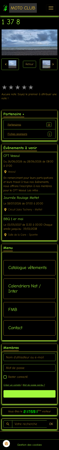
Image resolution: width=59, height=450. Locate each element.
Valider (29, 394)
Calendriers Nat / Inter (24, 288)
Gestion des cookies (29, 444)
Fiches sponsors (29, 134)
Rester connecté (18, 376)
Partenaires (29, 124)
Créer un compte (12, 385)
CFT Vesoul (11, 156)
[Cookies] (6, 443)
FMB (12, 309)
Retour (29, 64)
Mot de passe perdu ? (34, 385)
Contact (15, 327)
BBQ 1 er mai (13, 219)
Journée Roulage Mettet (21, 198)
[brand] (20, 8)
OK (51, 424)
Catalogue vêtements (27, 267)
